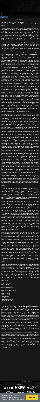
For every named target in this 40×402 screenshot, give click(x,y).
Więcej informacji (20, 399)
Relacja (2, 17)
